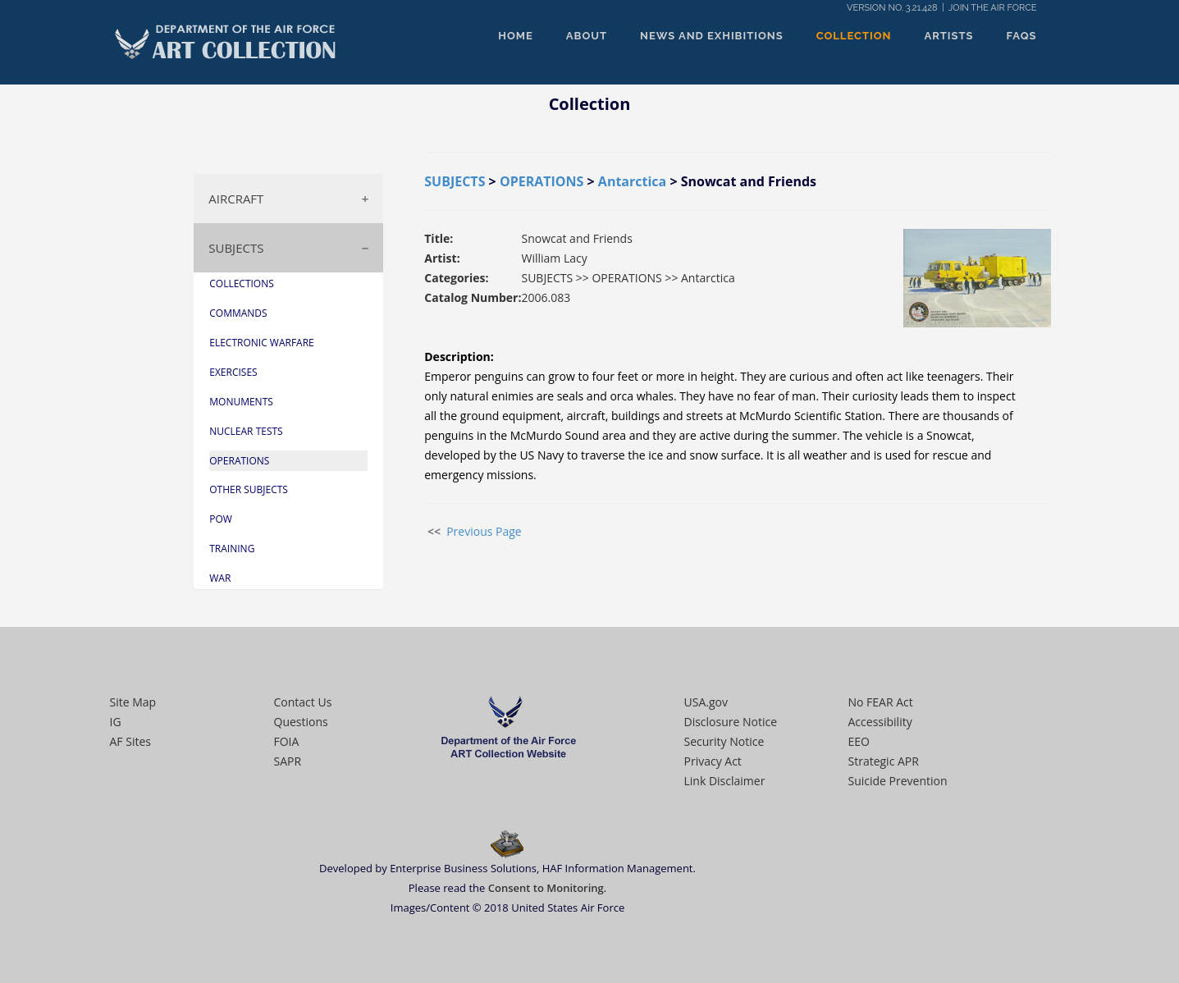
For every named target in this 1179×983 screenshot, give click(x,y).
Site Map (133, 702)
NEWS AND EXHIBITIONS (712, 36)
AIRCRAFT (235, 198)
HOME (515, 36)
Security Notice (724, 741)
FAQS (1022, 36)
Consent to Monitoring (546, 887)
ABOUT (586, 36)
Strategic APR (883, 761)
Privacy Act (713, 761)
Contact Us (303, 702)
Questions (301, 721)
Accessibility (880, 721)
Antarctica (632, 181)
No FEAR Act (880, 702)
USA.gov (706, 702)
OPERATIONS (541, 181)
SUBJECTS (235, 248)
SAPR (288, 761)
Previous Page (484, 531)
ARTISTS (949, 36)
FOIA (286, 741)
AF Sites (130, 741)
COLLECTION (854, 36)
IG (115, 721)
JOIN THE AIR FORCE (992, 7)
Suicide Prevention (898, 781)
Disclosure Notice (731, 721)
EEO (859, 741)
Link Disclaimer (724, 781)
